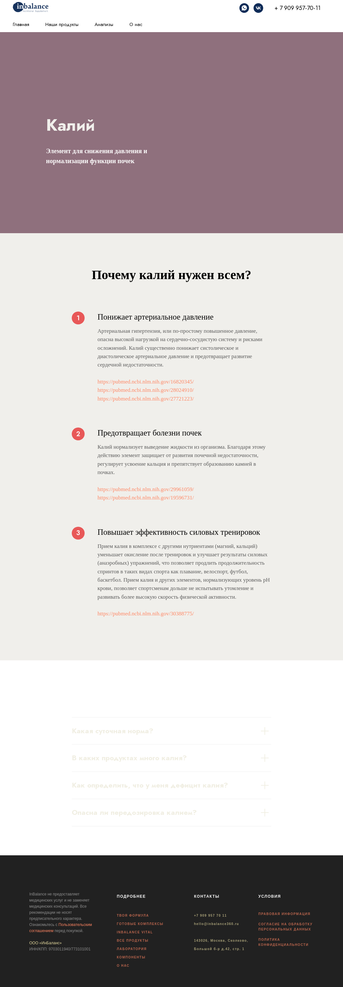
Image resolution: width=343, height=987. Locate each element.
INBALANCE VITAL (135, 932)
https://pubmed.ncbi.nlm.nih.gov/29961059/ (145, 489)
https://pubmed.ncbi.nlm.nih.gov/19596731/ (145, 498)
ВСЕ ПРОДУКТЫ (133, 940)
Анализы (104, 24)
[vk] (258, 8)
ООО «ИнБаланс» (45, 943)
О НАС (123, 965)
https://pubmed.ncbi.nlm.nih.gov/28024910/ (145, 390)
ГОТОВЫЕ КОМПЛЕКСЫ (140, 924)
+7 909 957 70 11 (210, 915)
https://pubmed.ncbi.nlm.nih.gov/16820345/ (145, 382)
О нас (136, 24)
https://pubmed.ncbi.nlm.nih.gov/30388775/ (145, 614)
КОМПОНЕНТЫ (131, 957)
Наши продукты (62, 24)
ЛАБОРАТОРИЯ (132, 949)
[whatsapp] (244, 8)
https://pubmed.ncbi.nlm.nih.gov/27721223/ (145, 399)
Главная (21, 24)
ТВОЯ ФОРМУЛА (133, 915)
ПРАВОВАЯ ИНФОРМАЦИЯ (284, 914)
